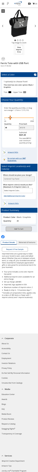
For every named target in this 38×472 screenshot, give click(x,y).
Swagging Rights (8, 429)
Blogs (4, 404)
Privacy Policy (7, 369)
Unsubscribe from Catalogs (12, 383)
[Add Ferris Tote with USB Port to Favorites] (3, 59)
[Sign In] (30, 3)
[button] (19, 49)
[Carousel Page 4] (23, 40)
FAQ (3, 409)
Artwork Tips (7, 450)
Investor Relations (9, 364)
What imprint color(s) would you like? (17, 186)
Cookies (5, 378)
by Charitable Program (14, 455)
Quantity (7, 124)
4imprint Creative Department (13, 445)
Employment (6, 358)
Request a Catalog (8, 424)
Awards (4, 399)
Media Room (6, 414)
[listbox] (18, 190)
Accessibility (6, 348)
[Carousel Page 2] (17, 40)
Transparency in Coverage (12, 434)
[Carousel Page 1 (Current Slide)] (15, 40)
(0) (35, 4)
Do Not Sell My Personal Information (16, 374)
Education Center (8, 394)
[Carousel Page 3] (20, 40)
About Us (5, 343)
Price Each (23, 124)
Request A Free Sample (15, 249)
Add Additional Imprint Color (15, 196)
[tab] (9, 242)
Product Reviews (8, 419)
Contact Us (6, 353)
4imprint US (6, 466)
